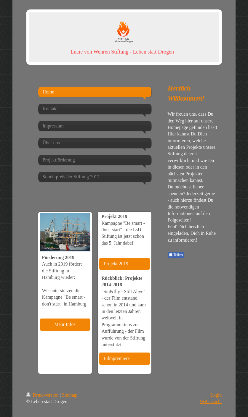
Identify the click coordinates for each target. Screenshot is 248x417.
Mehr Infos (65, 324)
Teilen (176, 255)
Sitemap (69, 394)
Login (216, 394)
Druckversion (43, 394)
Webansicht (211, 401)
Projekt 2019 (116, 263)
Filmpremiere (117, 358)
